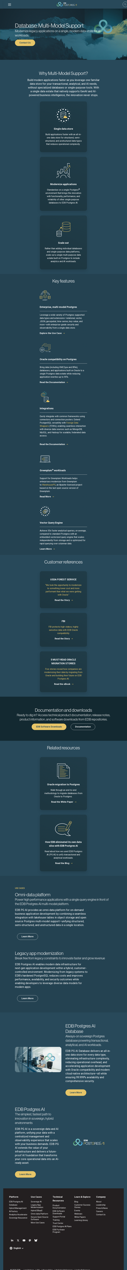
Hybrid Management (14, 1208)
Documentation (83, 726)
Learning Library (82, 1220)
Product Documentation (62, 1206)
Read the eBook (62, 684)
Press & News (104, 1208)
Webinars (79, 1214)
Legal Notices (25, 1265)
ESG (35, 1265)
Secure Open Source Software (37, 1218)
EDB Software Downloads (49, 726)
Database (10, 1205)
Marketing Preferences (60, 1265)
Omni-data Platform (37, 1214)
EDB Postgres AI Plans (61, 1224)
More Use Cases (36, 1223)
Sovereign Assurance (15, 1218)
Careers (101, 1211)
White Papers (80, 1217)
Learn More (46, 549)
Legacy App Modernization (35, 1206)
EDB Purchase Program (62, 1227)
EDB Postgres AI (13, 1202)
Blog (77, 1202)
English (14, 1243)
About (100, 1202)
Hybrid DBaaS (35, 1211)
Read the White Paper (62, 802)
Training (55, 1218)
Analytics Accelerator (15, 1215)
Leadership (102, 1205)
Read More (45, 496)
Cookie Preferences (79, 1265)
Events (78, 1211)
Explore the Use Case (51, 333)
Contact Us (25, 42)
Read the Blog (62, 863)
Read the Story (62, 600)
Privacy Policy (44, 1265)
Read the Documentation (52, 382)
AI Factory (10, 1211)
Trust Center (57, 1221)
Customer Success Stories (83, 1206)
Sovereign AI (34, 1202)
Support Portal (58, 1214)
